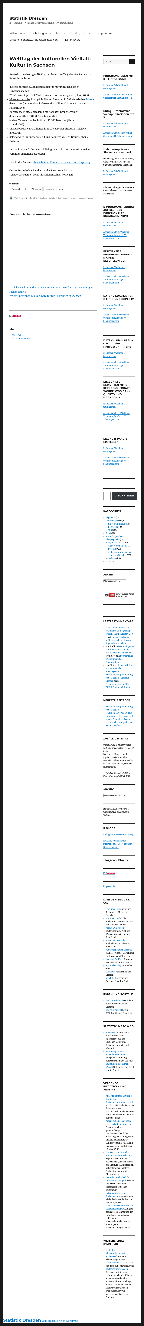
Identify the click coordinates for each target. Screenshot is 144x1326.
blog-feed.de (109, 886)
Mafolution (111, 1032)
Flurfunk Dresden (114, 918)
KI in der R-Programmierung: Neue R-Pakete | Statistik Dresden (119, 677)
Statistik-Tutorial (114, 1010)
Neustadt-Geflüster (115, 959)
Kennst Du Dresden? (115, 928)
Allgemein (110, 517)
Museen (90, 99)
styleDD (109, 978)
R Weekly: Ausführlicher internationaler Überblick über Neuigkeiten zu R (117, 844)
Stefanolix (110, 972)
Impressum (105, 33)
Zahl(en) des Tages (58, 198)
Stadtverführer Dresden (117, 1269)
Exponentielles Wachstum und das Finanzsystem (119, 659)
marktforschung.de (115, 1000)
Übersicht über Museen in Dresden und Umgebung (62, 162)
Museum (81, 198)
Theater (90, 198)
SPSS (110, 530)
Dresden (112, 549)
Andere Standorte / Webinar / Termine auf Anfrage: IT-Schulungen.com (116, 235)
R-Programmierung (117, 524)
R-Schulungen (38, 33)
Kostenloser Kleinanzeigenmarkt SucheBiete (115, 1253)
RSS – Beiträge (19, 335)
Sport (108, 533)
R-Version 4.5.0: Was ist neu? (119, 713)
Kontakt (89, 33)
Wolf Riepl (18, 198)
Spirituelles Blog (113, 965)
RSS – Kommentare (21, 338)
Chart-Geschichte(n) (117, 546)
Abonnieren (125, 495)
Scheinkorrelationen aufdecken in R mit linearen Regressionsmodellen (118, 640)
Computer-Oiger (113, 909)
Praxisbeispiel (112, 520)
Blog (77, 33)
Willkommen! (17, 33)
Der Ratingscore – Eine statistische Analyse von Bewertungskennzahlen (120, 649)
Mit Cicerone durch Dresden (119, 950)
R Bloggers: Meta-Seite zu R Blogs (119, 834)
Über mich (60, 33)
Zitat (108, 561)
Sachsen (44, 198)
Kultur (73, 198)
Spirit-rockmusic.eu (115, 1262)
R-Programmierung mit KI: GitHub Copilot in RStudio (118, 684)
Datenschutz (72, 39)
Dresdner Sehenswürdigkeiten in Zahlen (33, 39)
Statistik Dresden (28, 18)
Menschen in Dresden (116, 940)
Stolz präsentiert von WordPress (60, 1320)
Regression (113, 527)
